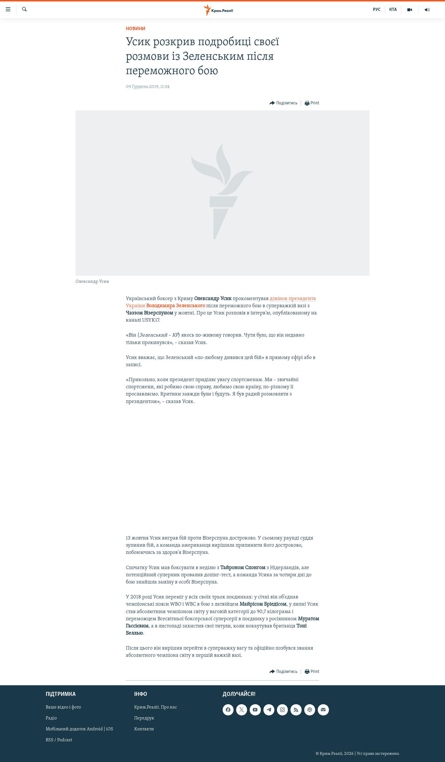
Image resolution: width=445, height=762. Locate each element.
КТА (393, 9)
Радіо (51, 718)
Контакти (144, 729)
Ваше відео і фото (63, 707)
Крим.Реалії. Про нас (155, 707)
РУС (377, 9)
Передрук (144, 718)
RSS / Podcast (59, 740)
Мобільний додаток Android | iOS (79, 729)
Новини (135, 29)
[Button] (283, 103)
